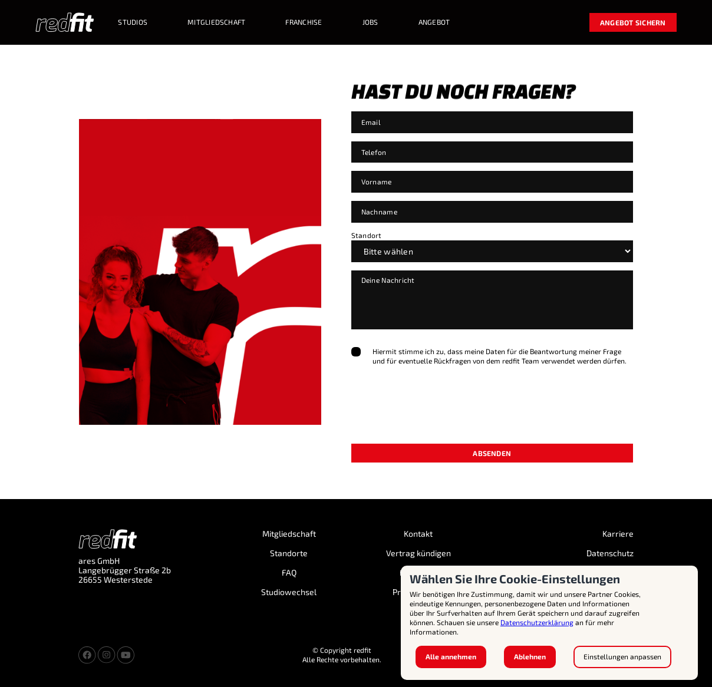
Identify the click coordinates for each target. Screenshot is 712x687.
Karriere (618, 534)
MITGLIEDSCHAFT (216, 22)
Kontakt (418, 534)
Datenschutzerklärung (536, 622)
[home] (64, 22)
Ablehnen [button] (530, 656)
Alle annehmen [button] (451, 656)
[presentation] (440, 416)
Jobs (370, 22)
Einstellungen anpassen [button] (622, 656)
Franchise (303, 22)
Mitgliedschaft (289, 534)
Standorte (289, 553)
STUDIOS (132, 22)
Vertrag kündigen (418, 553)
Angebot (434, 22)
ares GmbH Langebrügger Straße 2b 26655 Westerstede (124, 570)
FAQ (289, 572)
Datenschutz (610, 553)
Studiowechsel (289, 592)
